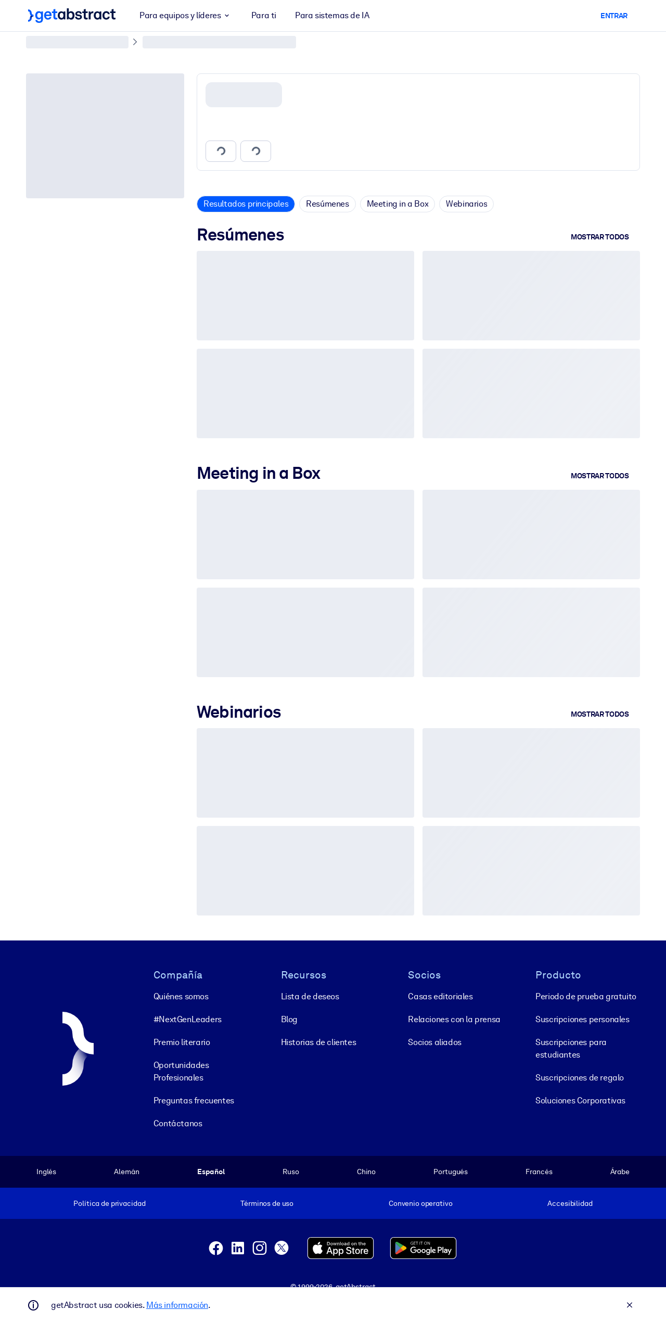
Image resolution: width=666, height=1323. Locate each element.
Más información (177, 1305)
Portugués (450, 1171)
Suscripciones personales (582, 1019)
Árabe (620, 1171)
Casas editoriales (440, 996)
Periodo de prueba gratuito (585, 996)
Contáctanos (177, 1123)
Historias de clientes (318, 1042)
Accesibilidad (569, 1203)
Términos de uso (266, 1203)
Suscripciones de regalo (579, 1078)
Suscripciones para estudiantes (571, 1048)
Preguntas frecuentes (193, 1100)
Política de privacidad (109, 1203)
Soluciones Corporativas (580, 1100)
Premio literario (181, 1042)
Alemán (126, 1171)
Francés (539, 1171)
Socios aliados (434, 1042)
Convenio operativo (421, 1203)
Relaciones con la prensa (454, 1019)
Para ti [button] (263, 15)
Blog (289, 1019)
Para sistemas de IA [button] (332, 15)
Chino (366, 1171)
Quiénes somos (181, 996)
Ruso (291, 1171)
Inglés (46, 1171)
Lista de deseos (310, 996)
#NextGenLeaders (187, 1019)
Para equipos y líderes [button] (186, 15)
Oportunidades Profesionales (181, 1071)
